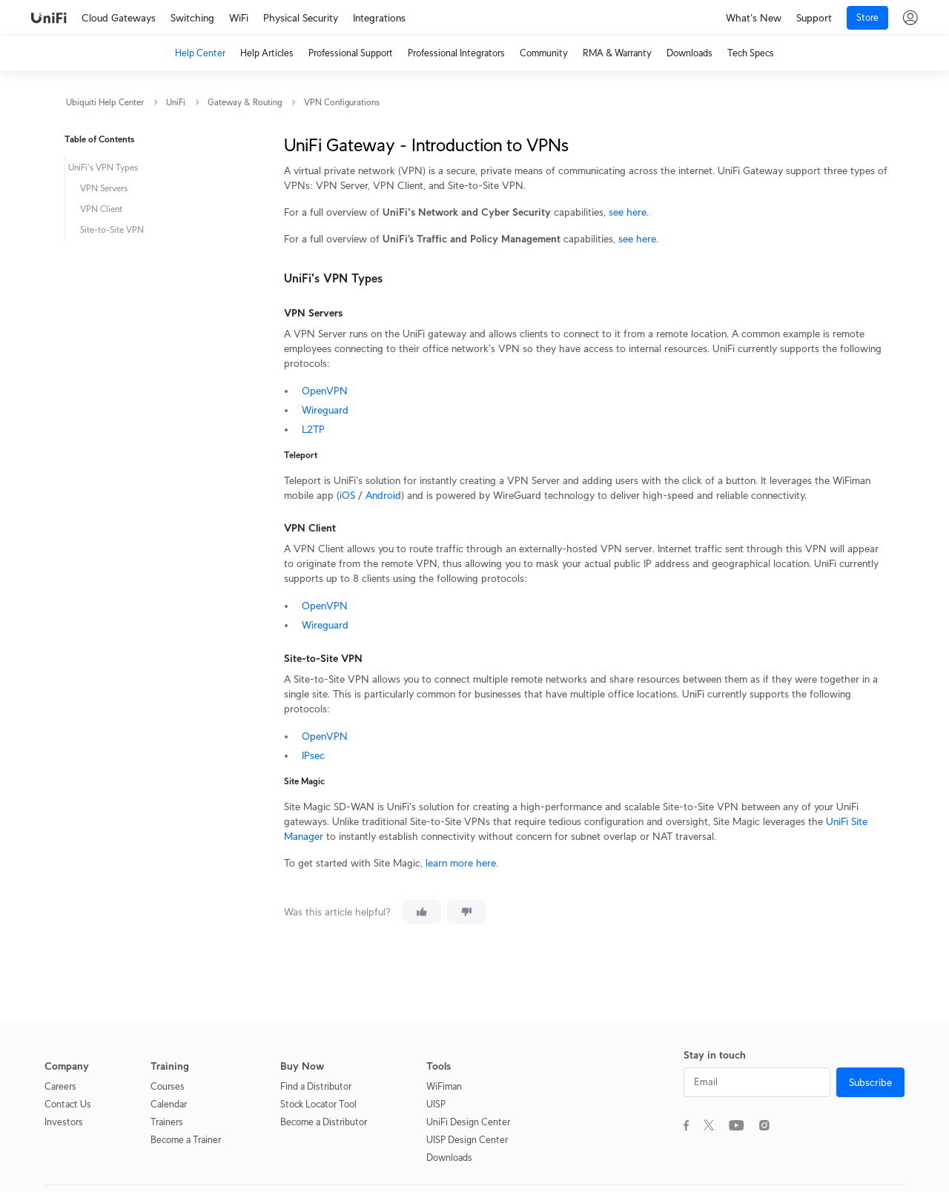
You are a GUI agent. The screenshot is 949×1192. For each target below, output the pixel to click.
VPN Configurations (342, 102)
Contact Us (67, 1104)
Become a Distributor (323, 1122)
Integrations (379, 18)
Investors (63, 1122)
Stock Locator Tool (318, 1104)
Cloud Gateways (119, 18)
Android (383, 495)
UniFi (175, 102)
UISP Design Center (467, 1139)
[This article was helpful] (422, 912)
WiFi (238, 18)
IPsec (313, 755)
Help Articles (267, 53)
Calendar (169, 1104)
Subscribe (870, 1082)
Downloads (689, 53)
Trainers (167, 1122)
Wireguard (325, 410)
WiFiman (444, 1086)
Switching (192, 18)
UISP (436, 1104)
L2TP (313, 429)
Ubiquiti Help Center (105, 102)
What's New (753, 18)
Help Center (200, 53)
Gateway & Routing (245, 102)
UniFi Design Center (468, 1122)
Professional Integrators (456, 53)
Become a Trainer (186, 1139)
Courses (168, 1086)
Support (814, 18)
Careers (60, 1086)
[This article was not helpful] (466, 912)
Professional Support (350, 53)
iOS (347, 495)
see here (628, 212)
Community (544, 53)
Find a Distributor (315, 1086)
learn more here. (462, 863)
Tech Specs (750, 53)
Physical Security (300, 18)
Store (867, 17)
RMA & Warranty (617, 53)
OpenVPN (325, 391)
